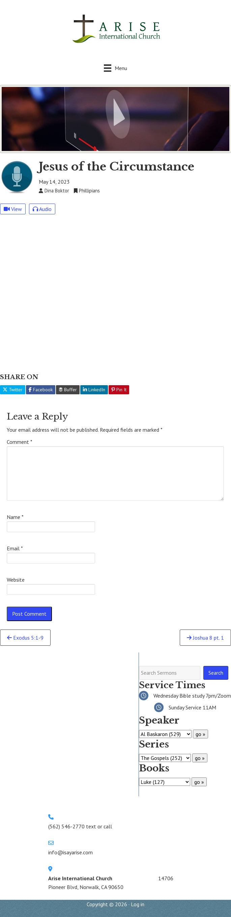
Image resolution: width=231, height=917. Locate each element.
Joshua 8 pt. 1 (205, 637)
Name (15, 517)
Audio (42, 209)
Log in (137, 904)
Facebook (41, 390)
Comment (19, 441)
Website (16, 579)
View (13, 209)
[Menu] (115, 68)
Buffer (68, 390)
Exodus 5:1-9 (25, 637)
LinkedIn (94, 390)
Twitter (13, 390)
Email (15, 548)
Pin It (118, 390)
